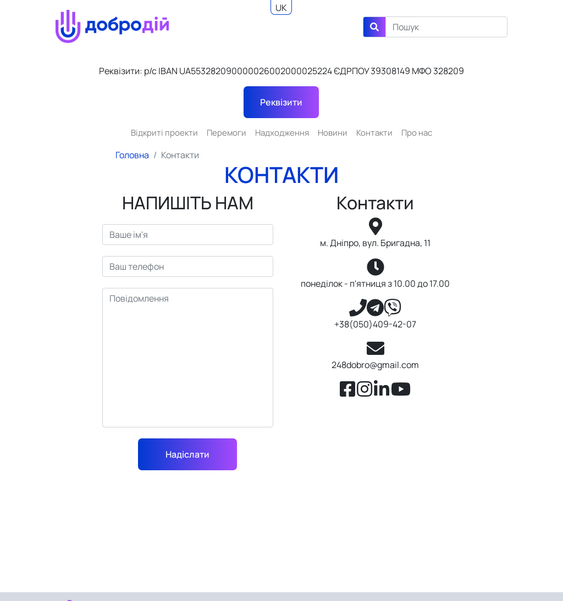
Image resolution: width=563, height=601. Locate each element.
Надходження (282, 132)
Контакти (374, 132)
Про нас (416, 132)
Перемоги (226, 132)
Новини (332, 132)
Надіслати (187, 454)
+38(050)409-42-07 (375, 324)
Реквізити (281, 102)
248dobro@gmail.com (375, 365)
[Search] (446, 26)
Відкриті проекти (164, 132)
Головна (132, 155)
